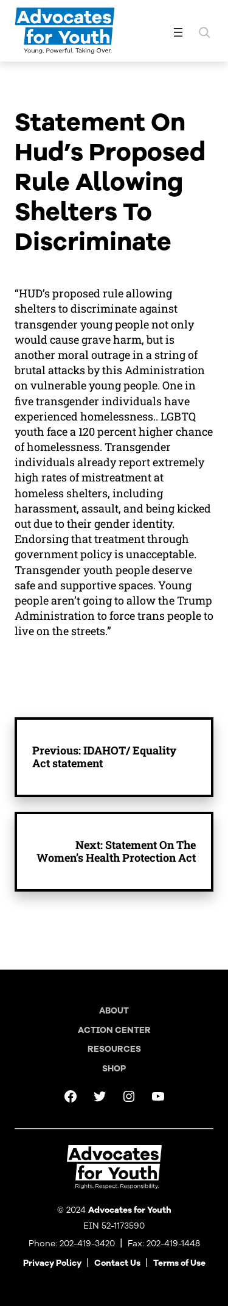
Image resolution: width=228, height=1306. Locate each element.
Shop (114, 1068)
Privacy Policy (52, 1263)
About (114, 1011)
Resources (114, 1049)
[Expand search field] (204, 32)
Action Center (114, 1030)
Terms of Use (179, 1263)
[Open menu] (178, 32)
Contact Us (117, 1263)
